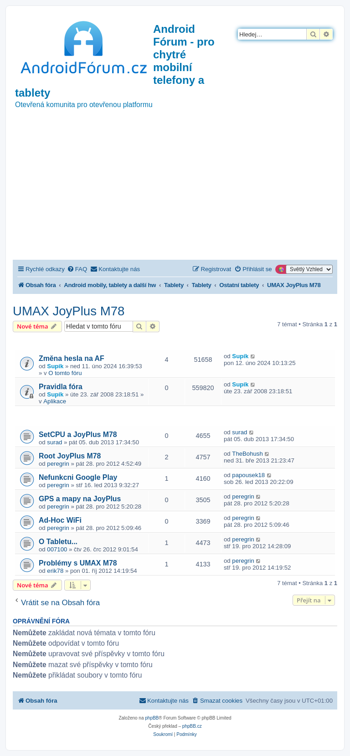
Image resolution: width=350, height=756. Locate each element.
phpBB (152, 717)
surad (54, 442)
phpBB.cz (192, 726)
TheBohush (247, 453)
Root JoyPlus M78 (70, 456)
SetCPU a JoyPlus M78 (78, 434)
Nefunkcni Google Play (78, 477)
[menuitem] (77, 269)
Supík (55, 366)
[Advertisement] (175, 191)
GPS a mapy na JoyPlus (80, 499)
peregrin (58, 463)
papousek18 (248, 475)
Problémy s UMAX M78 (78, 563)
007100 (57, 549)
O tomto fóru (65, 373)
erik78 (55, 570)
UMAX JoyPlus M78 (68, 311)
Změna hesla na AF (71, 358)
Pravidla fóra (60, 387)
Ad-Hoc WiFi (60, 520)
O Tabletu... (58, 541)
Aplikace (54, 401)
